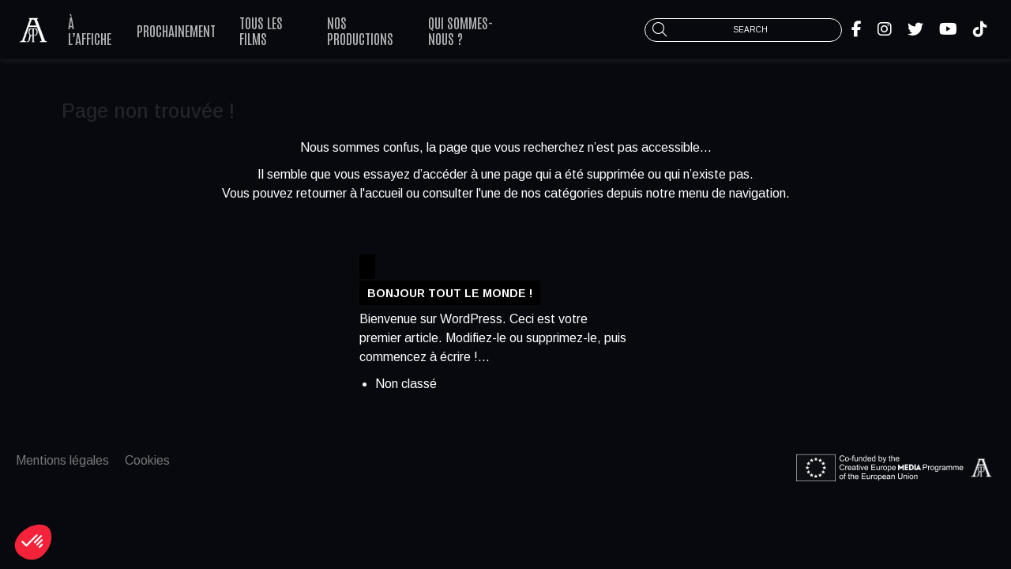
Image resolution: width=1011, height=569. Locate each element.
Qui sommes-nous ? (460, 30)
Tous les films (261, 30)
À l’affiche (89, 30)
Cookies (147, 460)
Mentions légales (62, 460)
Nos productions (360, 30)
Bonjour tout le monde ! (449, 292)
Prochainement (176, 30)
